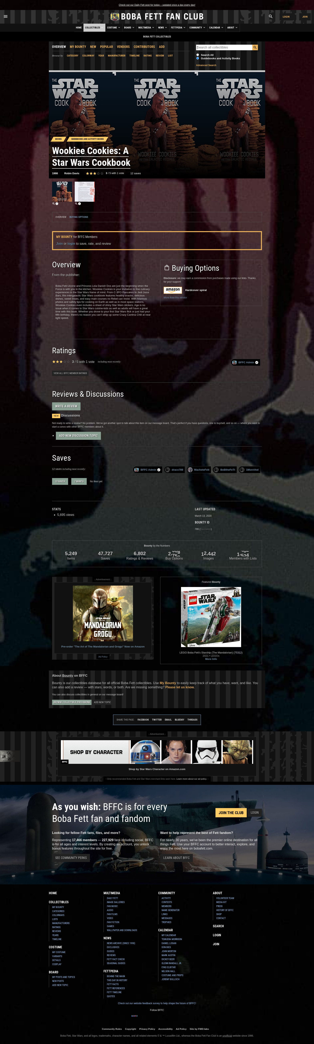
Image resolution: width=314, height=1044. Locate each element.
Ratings (56, 927)
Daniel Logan (169, 943)
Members (166, 906)
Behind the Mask (116, 976)
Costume (114, 27)
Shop (219, 914)
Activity (166, 898)
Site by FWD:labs (199, 1029)
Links (164, 914)
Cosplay (56, 964)
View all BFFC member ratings (70, 373)
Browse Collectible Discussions (72, 702)
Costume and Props (172, 975)
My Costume (58, 952)
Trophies (166, 922)
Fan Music (112, 906)
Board (129, 27)
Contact (221, 918)
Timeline (134, 55)
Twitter (157, 719)
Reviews (56, 931)
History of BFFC (224, 910)
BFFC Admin (245, 362)
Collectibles (94, 27)
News (163, 27)
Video (110, 918)
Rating (148, 55)
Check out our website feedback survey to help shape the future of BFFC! (157, 1003)
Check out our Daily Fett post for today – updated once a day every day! (157, 5)
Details (56, 960)
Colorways (58, 915)
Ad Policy (102, 656)
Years (55, 935)
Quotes (111, 996)
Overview (59, 47)
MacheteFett (198, 469)
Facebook (143, 719)
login (71, 243)
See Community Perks (71, 858)
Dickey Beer (168, 959)
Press (219, 906)
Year (101, 55)
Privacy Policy (147, 1029)
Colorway (88, 55)
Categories (58, 911)
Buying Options (78, 216)
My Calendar (169, 935)
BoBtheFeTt (224, 469)
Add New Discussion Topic (78, 436)
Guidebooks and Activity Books (220, 58)
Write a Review (66, 406)
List (170, 55)
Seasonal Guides (116, 963)
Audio (110, 910)
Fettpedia (178, 27)
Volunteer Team (225, 898)
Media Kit (221, 902)
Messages (167, 918)
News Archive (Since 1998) (121, 943)
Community (197, 27)
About (232, 27)
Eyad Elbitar (168, 967)
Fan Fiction (113, 922)
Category (72, 55)
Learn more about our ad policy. (191, 779)
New (93, 47)
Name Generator (170, 910)
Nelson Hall (168, 971)
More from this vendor (175, 297)
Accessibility (165, 1029)
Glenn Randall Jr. (172, 963)
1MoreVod (249, 469)
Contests (167, 902)
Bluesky (179, 719)
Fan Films (112, 914)
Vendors (123, 47)
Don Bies (166, 947)
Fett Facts (113, 984)
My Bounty (78, 47)
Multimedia (146, 27)
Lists (55, 919)
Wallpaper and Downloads (122, 930)
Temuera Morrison (172, 939)
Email (168, 719)
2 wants (79, 481)
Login (286, 16)
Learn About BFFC (176, 858)
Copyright (130, 1029)
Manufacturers (60, 923)
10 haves (60, 481)
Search (218, 926)
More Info (211, 658)
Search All (207, 54)
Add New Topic (102, 702)
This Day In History (117, 980)
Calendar (216, 27)
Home (79, 27)
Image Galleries (116, 902)
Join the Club (231, 812)
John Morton (169, 951)
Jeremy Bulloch (170, 979)
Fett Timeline (114, 992)
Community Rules (112, 1029)
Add (162, 47)
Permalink (205, 529)
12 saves (135, 173)
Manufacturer (116, 55)
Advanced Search (206, 65)
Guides (110, 951)
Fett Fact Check (116, 959)
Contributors (144, 47)
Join (305, 16)
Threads (192, 719)
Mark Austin (168, 955)
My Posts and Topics (63, 977)
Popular (106, 47)
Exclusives (113, 947)
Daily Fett (112, 898)
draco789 (174, 469)
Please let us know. (180, 687)
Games (110, 926)
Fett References (116, 988)
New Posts (58, 981)
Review (160, 55)
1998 (55, 173)
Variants (57, 956)
